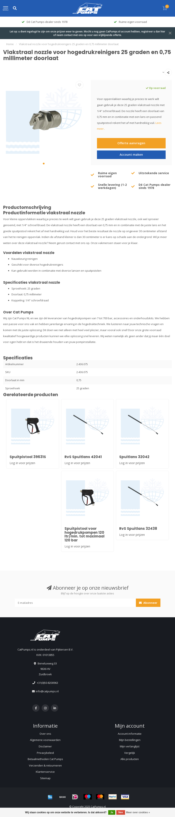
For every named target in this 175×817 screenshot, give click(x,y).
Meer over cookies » (138, 812)
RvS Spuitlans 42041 (83, 456)
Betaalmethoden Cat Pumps (45, 759)
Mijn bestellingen (129, 740)
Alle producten (129, 759)
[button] (44, 163)
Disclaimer (45, 746)
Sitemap (45, 778)
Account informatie (129, 734)
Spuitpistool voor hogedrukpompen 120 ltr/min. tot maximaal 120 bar (84, 534)
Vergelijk (129, 753)
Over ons (45, 734)
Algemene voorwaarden (45, 740)
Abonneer (148, 603)
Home (10, 44)
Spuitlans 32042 (134, 456)
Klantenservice (45, 772)
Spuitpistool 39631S (28, 456)
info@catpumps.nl (47, 691)
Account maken (131, 154)
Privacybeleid (45, 753)
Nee (120, 812)
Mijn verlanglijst (129, 746)
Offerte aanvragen (131, 143)
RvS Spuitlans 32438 (138, 528)
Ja (111, 812)
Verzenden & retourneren (45, 765)
